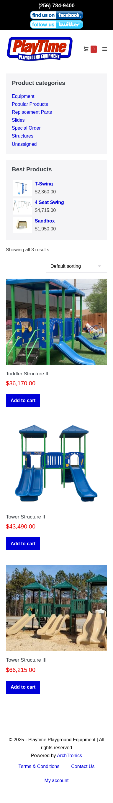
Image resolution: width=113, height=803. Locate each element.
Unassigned (24, 144)
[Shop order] (76, 266)
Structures (22, 135)
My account (57, 780)
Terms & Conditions (39, 766)
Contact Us (82, 766)
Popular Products (30, 104)
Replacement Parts (32, 112)
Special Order (26, 128)
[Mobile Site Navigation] (104, 48)
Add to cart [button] (23, 400)
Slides (18, 120)
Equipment (23, 96)
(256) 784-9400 (56, 6)
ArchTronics (69, 755)
